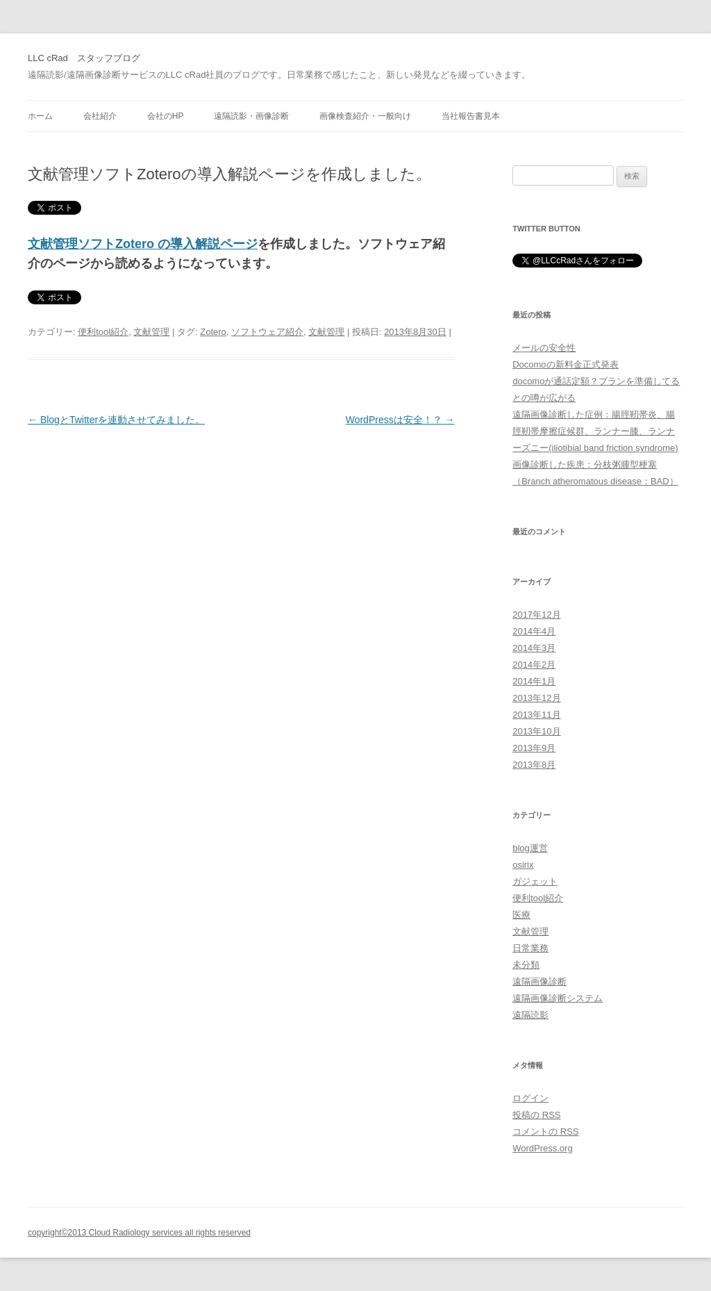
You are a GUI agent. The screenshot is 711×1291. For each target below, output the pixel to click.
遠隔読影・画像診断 (251, 116)
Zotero (213, 332)
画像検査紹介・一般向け (365, 116)
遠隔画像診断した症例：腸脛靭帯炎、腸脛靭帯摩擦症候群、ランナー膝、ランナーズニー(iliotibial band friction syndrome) (595, 431)
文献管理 (151, 332)
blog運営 (530, 848)
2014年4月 (533, 631)
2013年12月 (536, 698)
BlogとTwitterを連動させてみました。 (116, 419)
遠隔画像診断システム (557, 998)
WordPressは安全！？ (400, 419)
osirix (522, 865)
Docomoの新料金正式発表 (565, 364)
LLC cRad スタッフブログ (84, 58)
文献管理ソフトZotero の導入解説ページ (143, 244)
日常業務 (530, 948)
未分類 (525, 965)
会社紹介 (100, 116)
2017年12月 (536, 614)
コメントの (545, 1131)
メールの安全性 (544, 348)
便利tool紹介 (103, 332)
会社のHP (165, 116)
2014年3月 (533, 648)
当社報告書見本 (471, 116)
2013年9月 (533, 748)
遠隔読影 (530, 1015)
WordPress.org (542, 1148)
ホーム (40, 116)
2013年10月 (536, 731)
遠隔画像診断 (539, 981)
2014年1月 (533, 681)
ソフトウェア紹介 (267, 332)
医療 (521, 915)
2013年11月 (536, 714)
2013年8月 (533, 764)
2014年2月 (533, 664)
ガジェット (535, 881)
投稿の (536, 1115)
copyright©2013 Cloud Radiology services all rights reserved (139, 1232)
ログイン (530, 1098)
